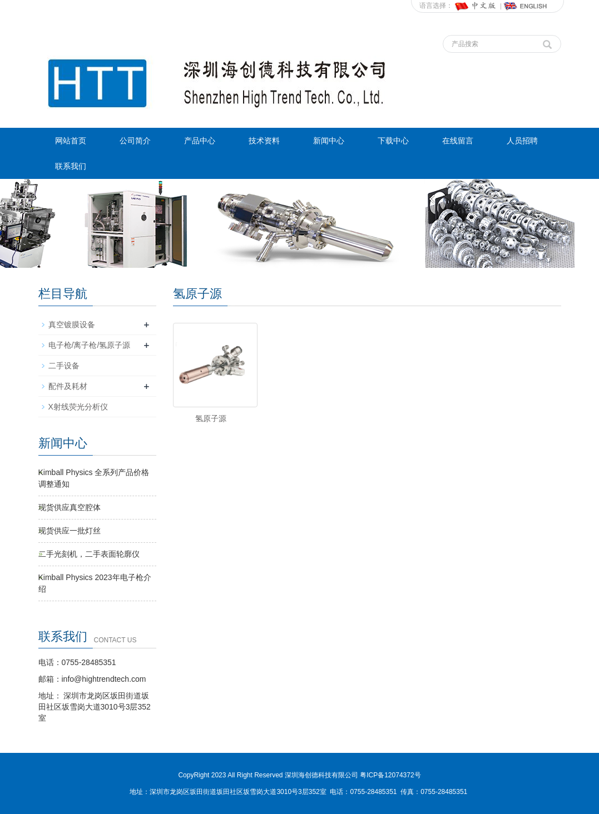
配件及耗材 (67, 386)
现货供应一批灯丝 (69, 530)
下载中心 (393, 140)
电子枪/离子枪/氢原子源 (89, 345)
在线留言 (457, 140)
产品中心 (199, 140)
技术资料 (264, 140)
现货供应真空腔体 (69, 507)
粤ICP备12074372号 (390, 775)
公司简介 (135, 140)
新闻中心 (328, 140)
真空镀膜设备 (71, 324)
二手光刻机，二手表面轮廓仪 (89, 554)
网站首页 (70, 140)
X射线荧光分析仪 (78, 406)
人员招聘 (522, 140)
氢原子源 (210, 418)
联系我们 (70, 166)
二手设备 (64, 365)
